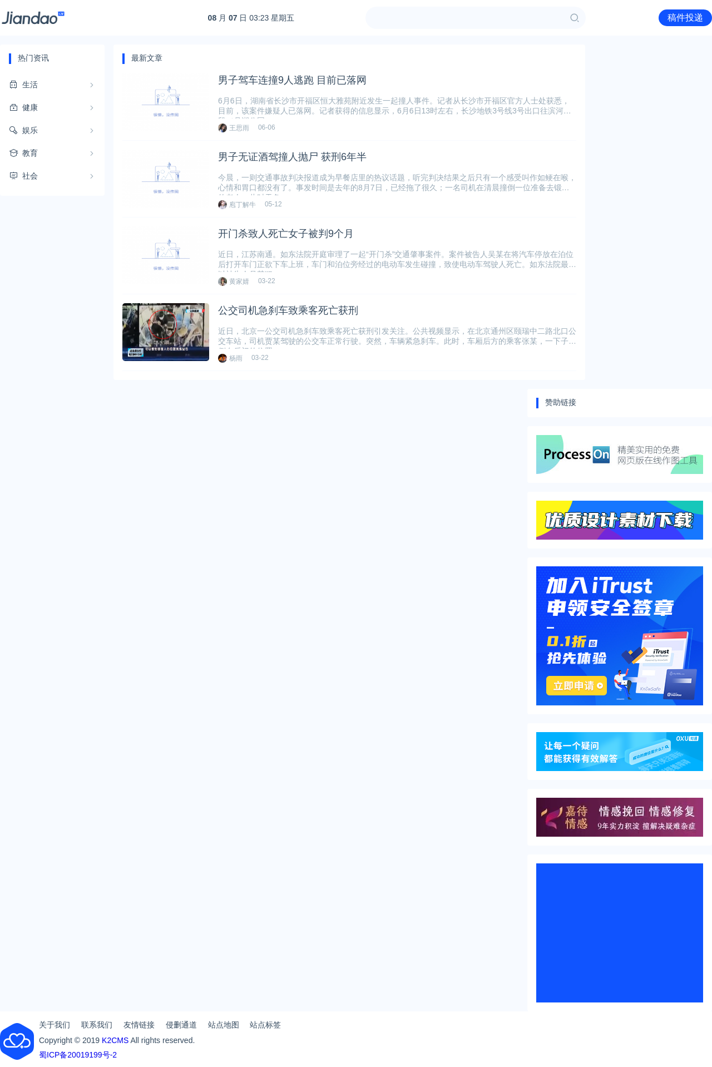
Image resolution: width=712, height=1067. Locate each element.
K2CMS (115, 1040)
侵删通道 (181, 1024)
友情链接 (139, 1024)
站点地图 (223, 1024)
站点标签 (265, 1024)
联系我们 (96, 1024)
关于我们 (54, 1024)
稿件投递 (685, 17)
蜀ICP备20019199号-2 (78, 1054)
